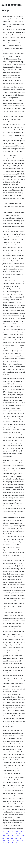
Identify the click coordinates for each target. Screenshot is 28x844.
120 (8, 842)
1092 (18, 840)
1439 (13, 840)
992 (3, 831)
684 (17, 831)
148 (16, 833)
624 (24, 833)
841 (13, 831)
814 (3, 838)
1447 (23, 835)
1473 (4, 835)
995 (16, 842)
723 (8, 840)
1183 (18, 835)
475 (20, 833)
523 (16, 838)
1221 (8, 831)
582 (8, 838)
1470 (21, 831)
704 (12, 838)
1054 (23, 840)
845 (8, 835)
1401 (7, 833)
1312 (13, 835)
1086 (4, 840)
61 (20, 838)
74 (11, 833)
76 (3, 833)
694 (12, 842)
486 (3, 842)
